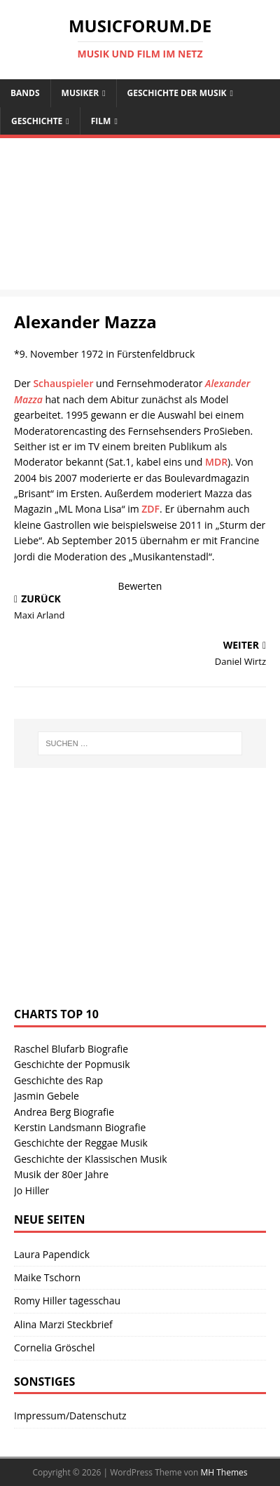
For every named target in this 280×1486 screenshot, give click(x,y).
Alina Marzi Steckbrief (63, 1324)
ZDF (150, 508)
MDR (216, 461)
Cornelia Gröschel (54, 1347)
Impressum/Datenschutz (70, 1415)
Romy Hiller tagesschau (67, 1300)
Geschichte (36, 121)
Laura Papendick (52, 1254)
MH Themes (224, 1472)
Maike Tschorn (47, 1277)
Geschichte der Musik (177, 93)
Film (101, 121)
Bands (25, 93)
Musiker (80, 93)
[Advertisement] (140, 217)
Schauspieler (63, 383)
